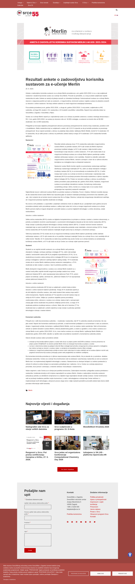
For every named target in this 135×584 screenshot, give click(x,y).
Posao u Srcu (95, 512)
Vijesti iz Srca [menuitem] (31, 3)
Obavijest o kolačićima (9, 579)
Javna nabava (95, 509)
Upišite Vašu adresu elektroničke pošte (36, 503)
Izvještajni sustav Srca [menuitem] (70, 2)
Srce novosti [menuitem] (44, 2)
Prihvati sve (122, 573)
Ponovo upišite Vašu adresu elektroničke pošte (36, 513)
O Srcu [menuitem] (85, 3)
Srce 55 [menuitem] (30, 5)
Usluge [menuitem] (20, 3)
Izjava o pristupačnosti (98, 499)
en (116, 15)
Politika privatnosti (96, 497)
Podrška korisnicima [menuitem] (98, 2)
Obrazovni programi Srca (99, 514)
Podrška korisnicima (74, 514)
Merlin (30, 390)
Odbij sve (100, 573)
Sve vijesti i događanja (67, 469)
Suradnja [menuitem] (55, 3)
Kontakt (93, 517)
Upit (25, 531)
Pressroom (94, 507)
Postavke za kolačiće (78, 573)
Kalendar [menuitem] (20, 5)
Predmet (27, 522)
